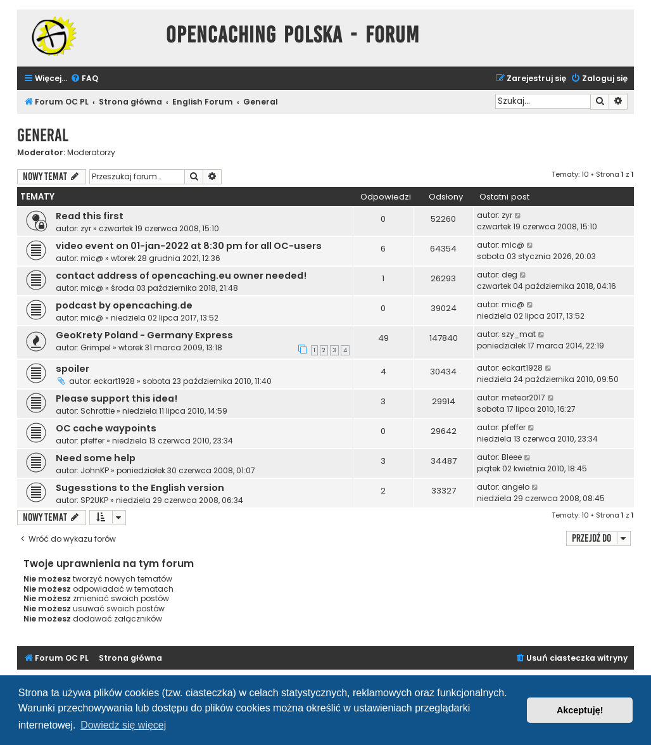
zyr (85, 228)
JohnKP (94, 470)
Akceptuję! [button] (580, 710)
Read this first (89, 216)
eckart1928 (114, 381)
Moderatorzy (91, 153)
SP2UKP (94, 500)
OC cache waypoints (106, 428)
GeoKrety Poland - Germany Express (144, 335)
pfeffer (92, 440)
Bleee (512, 457)
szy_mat (519, 334)
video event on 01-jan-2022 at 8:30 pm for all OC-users (189, 245)
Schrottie (97, 410)
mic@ (91, 258)
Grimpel (95, 347)
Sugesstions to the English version (140, 487)
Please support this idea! (116, 398)
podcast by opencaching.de (124, 305)
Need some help (96, 458)
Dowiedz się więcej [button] (123, 725)
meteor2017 (523, 397)
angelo (515, 486)
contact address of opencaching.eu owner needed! (181, 275)
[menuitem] (84, 78)
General (42, 135)
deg (509, 274)
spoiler (72, 368)
